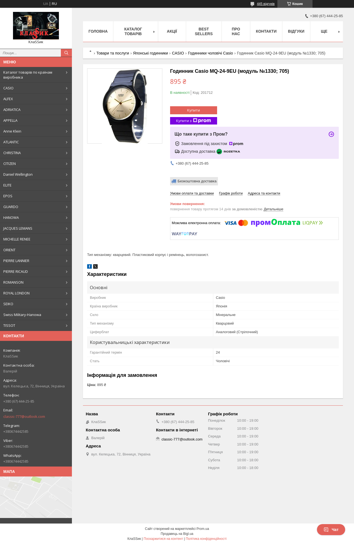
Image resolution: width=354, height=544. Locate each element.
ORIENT (9, 249)
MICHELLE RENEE (16, 239)
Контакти (266, 31)
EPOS (7, 195)
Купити (193, 110)
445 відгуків (266, 4)
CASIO (8, 88)
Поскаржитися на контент (163, 539)
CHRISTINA (12, 152)
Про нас (236, 31)
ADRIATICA (11, 109)
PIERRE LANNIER (16, 260)
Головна (98, 31)
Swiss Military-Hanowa (22, 314)
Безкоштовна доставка (197, 181)
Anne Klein (12, 131)
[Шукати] (66, 53)
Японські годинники (150, 53)
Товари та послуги (112, 53)
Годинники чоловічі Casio (210, 53)
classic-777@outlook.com (24, 416)
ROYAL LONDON (16, 293)
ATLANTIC (11, 141)
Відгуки (296, 31)
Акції (172, 31)
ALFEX (8, 98)
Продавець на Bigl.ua (177, 534)
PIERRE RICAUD (15, 271)
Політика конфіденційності (206, 539)
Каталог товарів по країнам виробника (27, 75)
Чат (331, 529)
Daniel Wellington (18, 174)
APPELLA (10, 120)
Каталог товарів (133, 31)
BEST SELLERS (204, 31)
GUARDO (10, 206)
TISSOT (9, 325)
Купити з (193, 120)
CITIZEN (9, 163)
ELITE (7, 185)
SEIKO (8, 303)
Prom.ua (203, 529)
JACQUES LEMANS (17, 228)
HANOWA (11, 217)
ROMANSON (13, 282)
